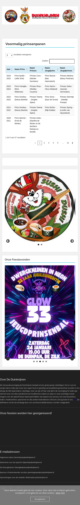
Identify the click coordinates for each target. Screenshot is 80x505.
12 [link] (68, 143)
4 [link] (53, 143)
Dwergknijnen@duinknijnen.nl (27, 467)
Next (72, 241)
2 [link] (44, 143)
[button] (11, 69)
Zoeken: (45, 61)
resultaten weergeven (22, 54)
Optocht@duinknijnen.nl (32, 462)
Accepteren (40, 499)
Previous (8, 241)
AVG (75, 400)
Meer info (60, 493)
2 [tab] (41, 244)
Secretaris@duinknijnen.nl (24, 457)
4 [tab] (43, 361)
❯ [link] (72, 143)
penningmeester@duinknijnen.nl (41, 472)
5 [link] (57, 143)
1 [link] (39, 143)
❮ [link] (35, 143)
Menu (5, 4)
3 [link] (48, 143)
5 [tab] (46, 361)
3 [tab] (40, 361)
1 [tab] (38, 244)
